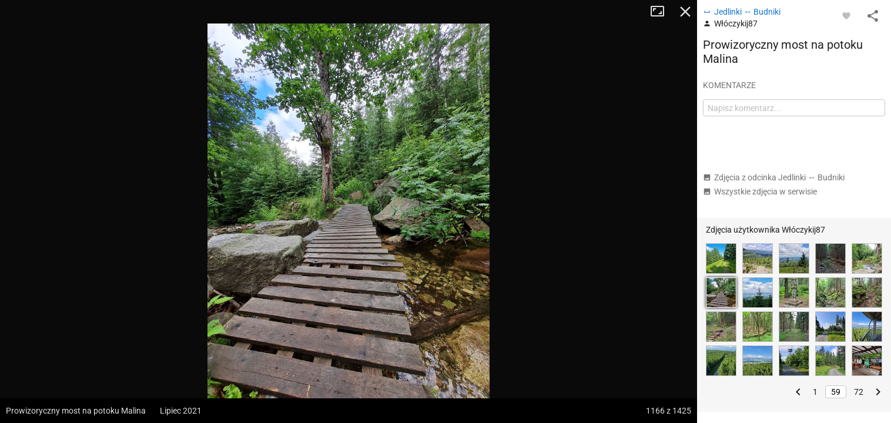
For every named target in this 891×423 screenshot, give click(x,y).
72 (858, 392)
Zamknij (685, 12)
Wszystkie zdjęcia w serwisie (760, 191)
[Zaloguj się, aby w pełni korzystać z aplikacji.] (846, 15)
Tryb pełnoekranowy (662, 12)
